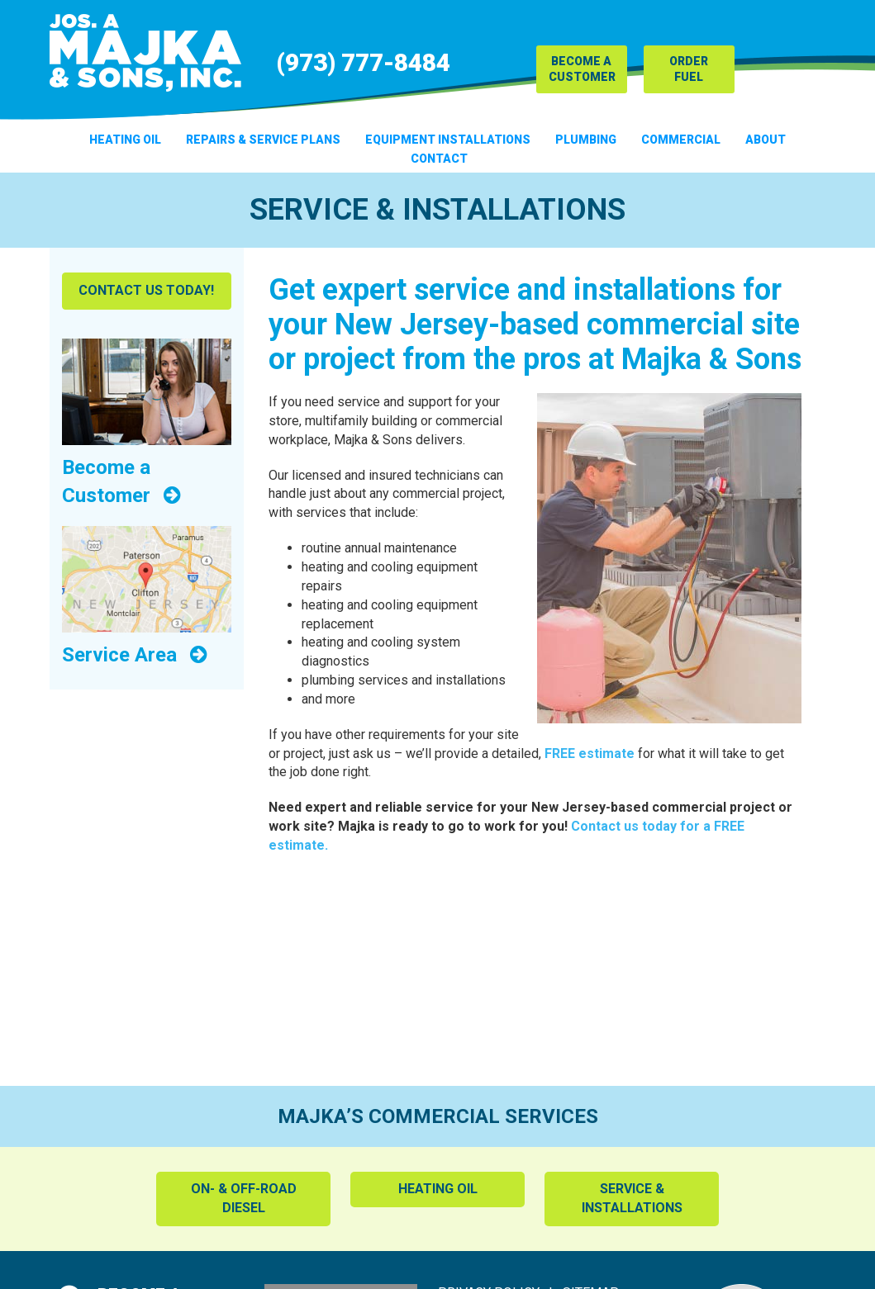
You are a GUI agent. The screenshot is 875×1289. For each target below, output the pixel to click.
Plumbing (585, 139)
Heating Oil (125, 139)
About (765, 139)
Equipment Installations (447, 139)
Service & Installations (632, 1198)
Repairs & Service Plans (263, 139)
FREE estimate (589, 753)
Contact (439, 158)
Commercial (680, 139)
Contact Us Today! (146, 290)
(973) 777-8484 (363, 62)
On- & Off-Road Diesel (244, 1198)
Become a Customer (582, 68)
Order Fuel (688, 68)
